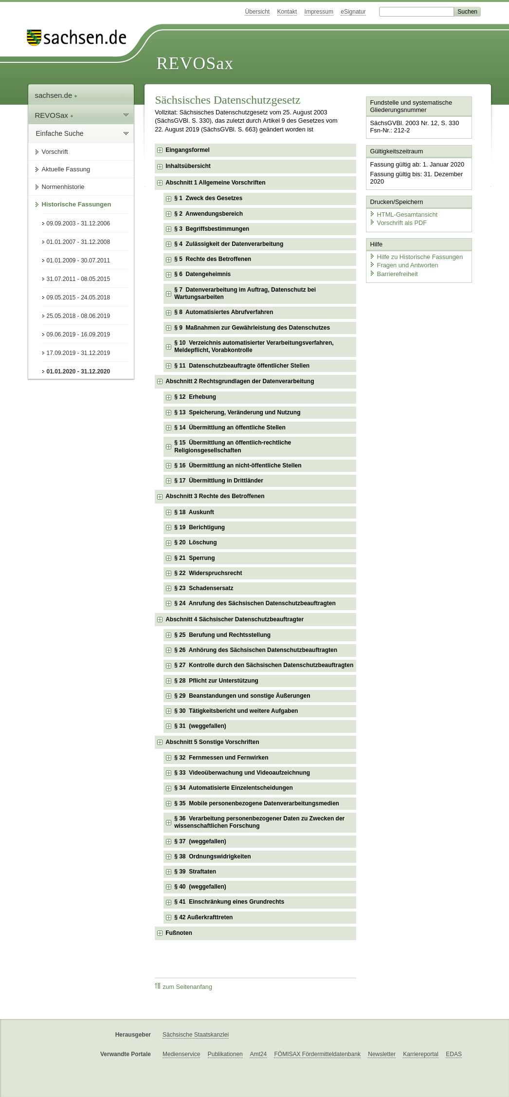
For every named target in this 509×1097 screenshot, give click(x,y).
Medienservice (181, 1054)
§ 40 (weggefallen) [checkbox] (200, 886)
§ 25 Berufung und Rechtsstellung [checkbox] (222, 635)
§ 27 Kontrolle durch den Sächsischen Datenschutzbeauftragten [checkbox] (263, 665)
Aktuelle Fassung (66, 169)
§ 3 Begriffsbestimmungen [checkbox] (211, 228)
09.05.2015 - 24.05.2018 (78, 297)
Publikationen (225, 1054)
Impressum (319, 11)
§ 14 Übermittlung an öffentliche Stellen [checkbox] (230, 427)
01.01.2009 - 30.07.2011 (78, 260)
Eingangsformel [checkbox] (187, 150)
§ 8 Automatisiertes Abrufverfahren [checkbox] (223, 312)
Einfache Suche (60, 133)
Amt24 (258, 1054)
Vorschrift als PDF (398, 222)
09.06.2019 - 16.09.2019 (78, 334)
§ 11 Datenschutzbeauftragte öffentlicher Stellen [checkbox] (241, 365)
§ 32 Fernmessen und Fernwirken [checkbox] (221, 757)
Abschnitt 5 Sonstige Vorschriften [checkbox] (212, 742)
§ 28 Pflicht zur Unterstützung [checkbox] (216, 680)
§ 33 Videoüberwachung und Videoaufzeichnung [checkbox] (242, 772)
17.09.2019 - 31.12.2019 (78, 353)
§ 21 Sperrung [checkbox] (194, 558)
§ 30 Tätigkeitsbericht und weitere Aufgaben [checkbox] (236, 710)
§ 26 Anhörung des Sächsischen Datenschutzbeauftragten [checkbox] (255, 650)
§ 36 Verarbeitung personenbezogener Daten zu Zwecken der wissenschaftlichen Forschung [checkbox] (259, 822)
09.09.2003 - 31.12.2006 (78, 223)
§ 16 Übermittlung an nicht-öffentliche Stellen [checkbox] (237, 465)
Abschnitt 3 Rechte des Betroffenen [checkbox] (214, 496)
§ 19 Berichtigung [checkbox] (199, 527)
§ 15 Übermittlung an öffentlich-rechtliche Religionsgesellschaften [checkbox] (232, 446)
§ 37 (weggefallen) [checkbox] (200, 841)
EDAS (454, 1054)
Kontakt (287, 11)
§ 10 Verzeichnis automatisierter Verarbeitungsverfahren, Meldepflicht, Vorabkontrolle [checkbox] (253, 346)
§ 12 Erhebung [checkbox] (195, 396)
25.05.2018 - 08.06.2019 (78, 316)
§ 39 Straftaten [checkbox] (195, 871)
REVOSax (195, 63)
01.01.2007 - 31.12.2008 (78, 242)
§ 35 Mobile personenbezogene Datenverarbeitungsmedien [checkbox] (256, 803)
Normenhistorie (63, 186)
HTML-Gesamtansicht (403, 214)
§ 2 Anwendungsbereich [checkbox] (208, 213)
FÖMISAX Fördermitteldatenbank (317, 1054)
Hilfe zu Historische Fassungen (416, 256)
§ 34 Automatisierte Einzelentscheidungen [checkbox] (233, 787)
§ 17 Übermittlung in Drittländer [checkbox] (218, 480)
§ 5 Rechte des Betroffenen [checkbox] (212, 259)
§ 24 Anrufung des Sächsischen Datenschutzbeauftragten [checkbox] (255, 603)
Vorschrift (55, 151)
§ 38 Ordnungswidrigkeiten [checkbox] (212, 856)
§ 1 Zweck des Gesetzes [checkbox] (208, 198)
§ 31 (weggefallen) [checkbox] (200, 726)
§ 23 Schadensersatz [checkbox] (203, 588)
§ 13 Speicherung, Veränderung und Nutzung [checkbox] (237, 412)
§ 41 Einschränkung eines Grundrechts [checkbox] (229, 901)
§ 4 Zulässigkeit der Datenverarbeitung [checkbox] (228, 244)
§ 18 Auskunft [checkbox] (194, 512)
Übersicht (257, 11)
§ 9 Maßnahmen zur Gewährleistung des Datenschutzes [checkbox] (252, 327)
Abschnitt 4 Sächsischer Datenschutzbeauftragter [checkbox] (234, 619)
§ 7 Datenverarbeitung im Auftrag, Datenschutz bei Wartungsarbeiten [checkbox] (245, 293)
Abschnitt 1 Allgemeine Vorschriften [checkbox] (215, 182)
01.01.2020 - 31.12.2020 (78, 371)
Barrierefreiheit (393, 274)
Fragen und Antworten (403, 265)
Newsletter (382, 1054)
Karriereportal (420, 1054)
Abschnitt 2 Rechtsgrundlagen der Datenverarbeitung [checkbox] (239, 381)
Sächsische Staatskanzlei (196, 1034)
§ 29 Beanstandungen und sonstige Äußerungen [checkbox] (242, 695)
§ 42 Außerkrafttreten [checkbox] (203, 917)
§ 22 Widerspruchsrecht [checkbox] (208, 573)
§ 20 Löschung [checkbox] (195, 542)
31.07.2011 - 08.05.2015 (78, 279)
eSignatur (353, 11)
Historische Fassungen (76, 204)
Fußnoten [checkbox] (178, 933)
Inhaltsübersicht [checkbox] (188, 166)
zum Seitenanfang (183, 986)
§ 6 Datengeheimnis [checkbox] (202, 274)
